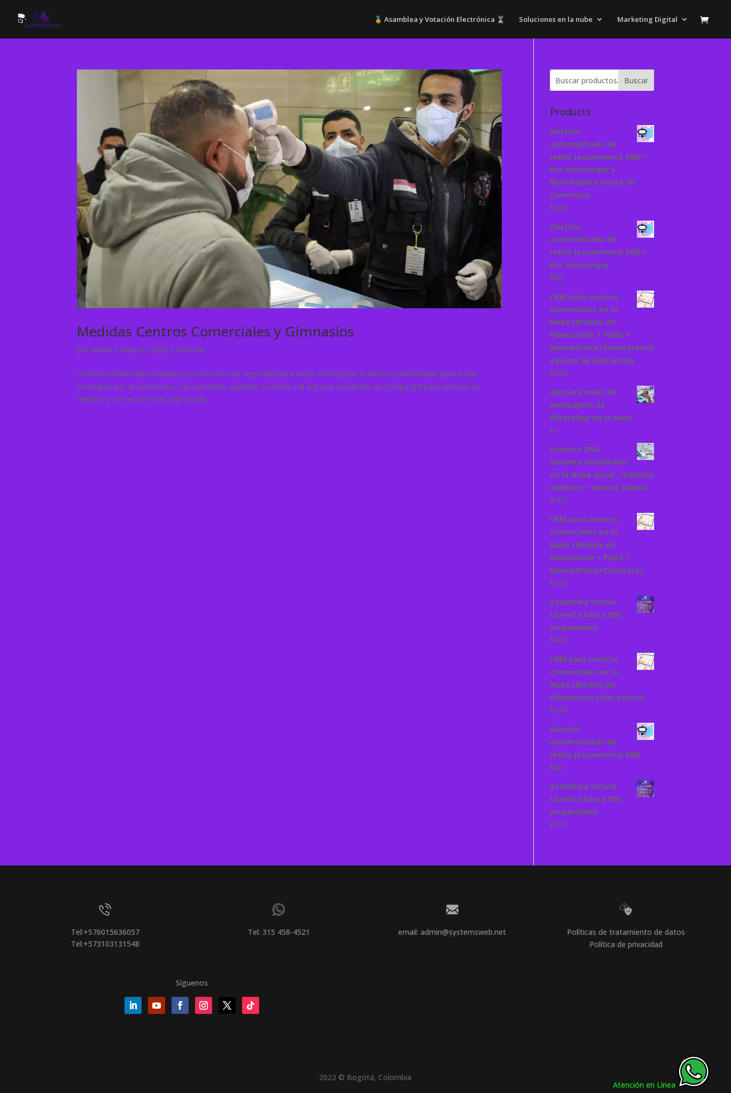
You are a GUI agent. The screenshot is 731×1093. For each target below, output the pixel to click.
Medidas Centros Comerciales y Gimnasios (215, 331)
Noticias (190, 350)
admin (101, 350)
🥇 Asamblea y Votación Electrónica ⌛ (439, 19)
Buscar (636, 80)
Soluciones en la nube (556, 19)
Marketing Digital (647, 19)
